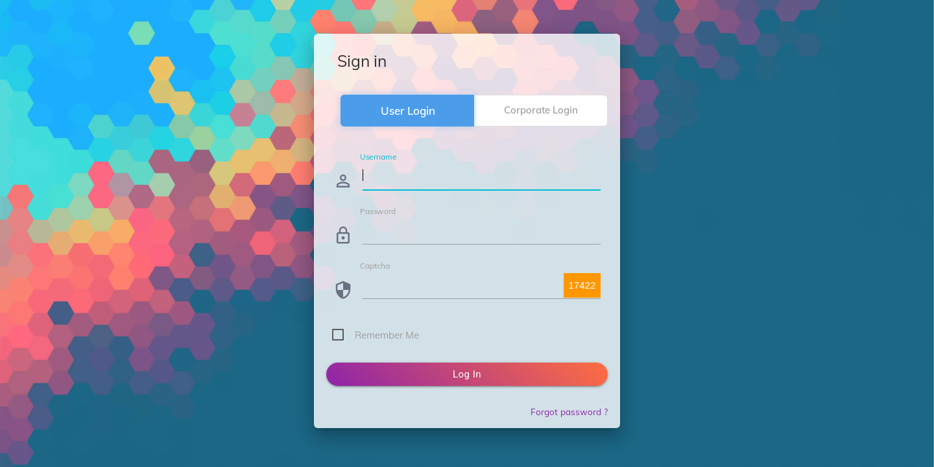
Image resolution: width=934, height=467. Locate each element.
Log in (467, 374)
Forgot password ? (569, 411)
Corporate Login (541, 110)
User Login (408, 110)
